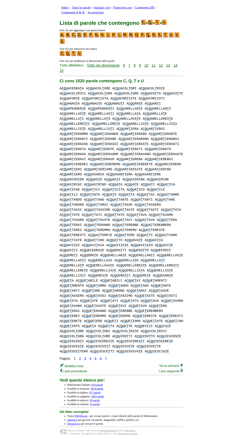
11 (154, 65)
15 (61, 70)
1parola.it (72, 419)
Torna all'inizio (171, 366)
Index (65, 7)
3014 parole (96, 388)
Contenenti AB (144, 7)
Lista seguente (171, 371)
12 (161, 65)
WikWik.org (80, 416)
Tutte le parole (81, 7)
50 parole (95, 400)
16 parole (95, 404)
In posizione (96, 12)
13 (168, 65)
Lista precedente (73, 371)
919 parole (97, 384)
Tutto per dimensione (103, 65)
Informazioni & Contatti (127, 433)
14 (175, 65)
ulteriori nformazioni (109, 430)
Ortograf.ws (73, 423)
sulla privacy (130, 430)
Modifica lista (71, 366)
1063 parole (97, 396)
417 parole (95, 392)
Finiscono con (122, 7)
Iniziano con (102, 7)
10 (146, 65)
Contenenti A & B (73, 12)
